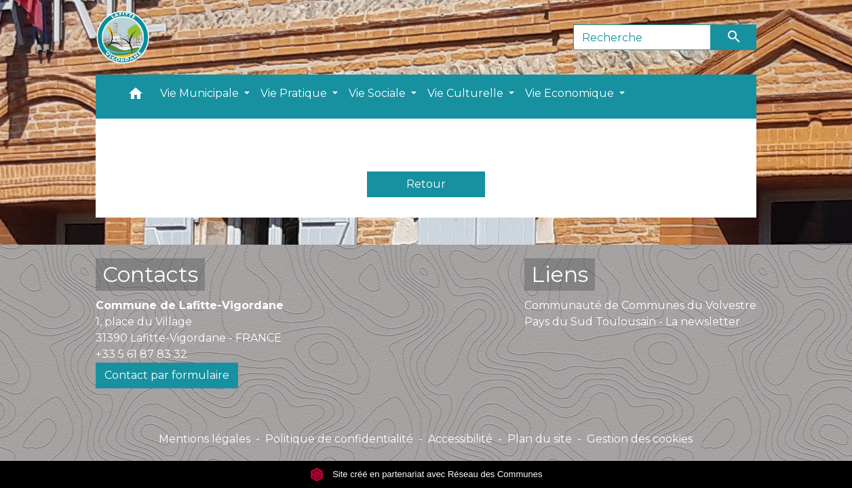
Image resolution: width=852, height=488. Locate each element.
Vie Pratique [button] (295, 93)
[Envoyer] (734, 37)
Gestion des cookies (640, 438)
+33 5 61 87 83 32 (141, 354)
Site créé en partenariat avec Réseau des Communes (426, 474)
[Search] (642, 37)
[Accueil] (123, 37)
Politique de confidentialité (339, 438)
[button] (136, 96)
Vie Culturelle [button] (466, 93)
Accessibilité (460, 438)
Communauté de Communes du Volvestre (640, 305)
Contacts (150, 274)
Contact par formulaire (166, 375)
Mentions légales (204, 438)
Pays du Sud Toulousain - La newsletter (632, 321)
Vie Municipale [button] (200, 93)
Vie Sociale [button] (378, 93)
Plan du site (539, 438)
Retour (426, 184)
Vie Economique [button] (571, 93)
